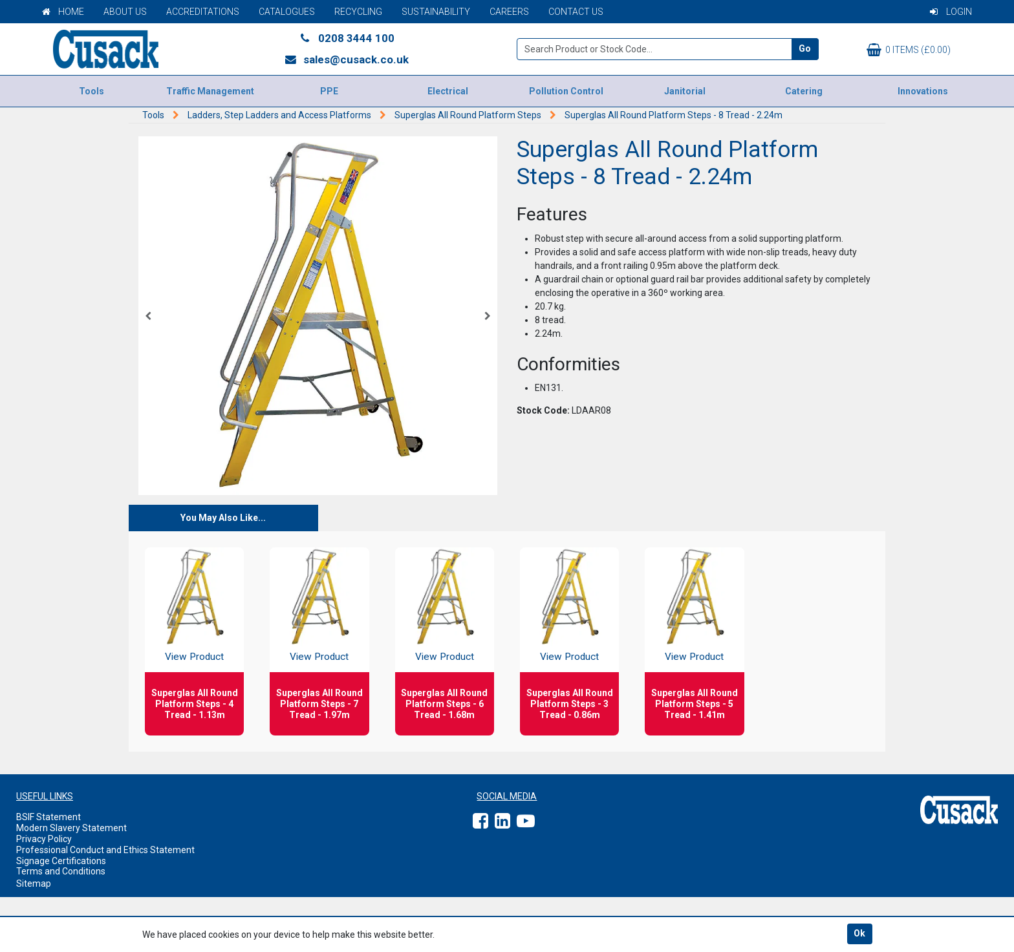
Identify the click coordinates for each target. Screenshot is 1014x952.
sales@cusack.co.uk (346, 59)
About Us (125, 11)
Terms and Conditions (60, 871)
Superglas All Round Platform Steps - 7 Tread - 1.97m (319, 704)
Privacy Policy (44, 839)
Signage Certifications (61, 861)
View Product (194, 656)
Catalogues (287, 11)
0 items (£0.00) (909, 49)
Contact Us (575, 11)
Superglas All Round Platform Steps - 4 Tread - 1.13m (194, 704)
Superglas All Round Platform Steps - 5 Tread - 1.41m (694, 704)
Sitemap (33, 883)
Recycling (358, 11)
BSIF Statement (48, 817)
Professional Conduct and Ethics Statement (105, 850)
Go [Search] (805, 48)
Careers (509, 11)
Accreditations (202, 11)
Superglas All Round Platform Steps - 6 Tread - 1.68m (444, 704)
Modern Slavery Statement (71, 828)
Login (951, 11)
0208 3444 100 (346, 38)
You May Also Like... (223, 518)
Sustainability (436, 11)
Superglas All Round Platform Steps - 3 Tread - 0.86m (569, 704)
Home (63, 11)
